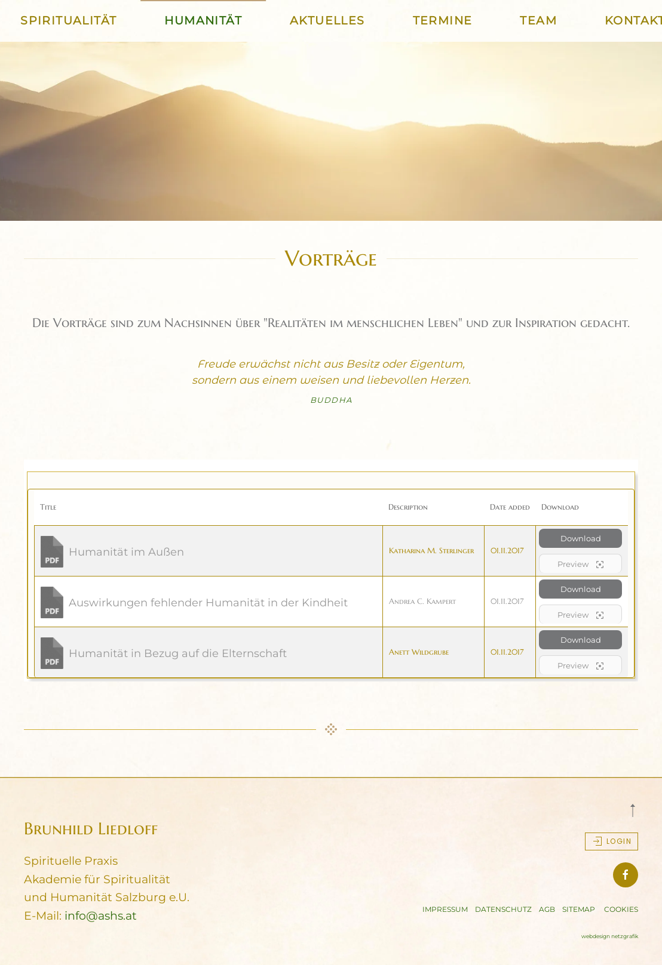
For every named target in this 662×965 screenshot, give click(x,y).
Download (580, 538)
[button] (632, 810)
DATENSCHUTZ (503, 909)
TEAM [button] (538, 20)
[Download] (53, 551)
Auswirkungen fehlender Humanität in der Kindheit (208, 602)
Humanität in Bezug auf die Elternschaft (178, 653)
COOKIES (621, 909)
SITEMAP (578, 909)
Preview (580, 564)
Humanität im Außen (126, 552)
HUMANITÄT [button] (203, 20)
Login (611, 841)
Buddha (331, 400)
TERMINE (443, 20)
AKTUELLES (327, 20)
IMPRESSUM (445, 909)
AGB (547, 909)
